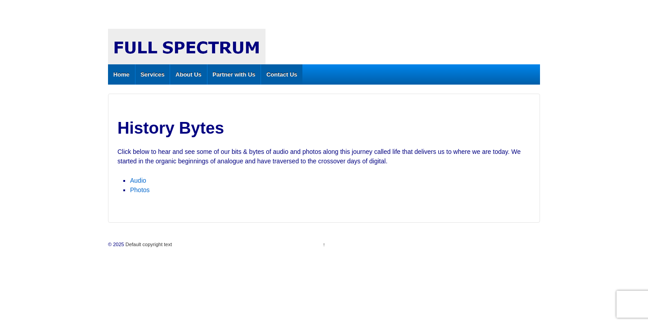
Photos (140, 190)
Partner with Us (233, 74)
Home (121, 74)
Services (152, 74)
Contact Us (281, 74)
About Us (189, 74)
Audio (138, 180)
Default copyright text (148, 244)
